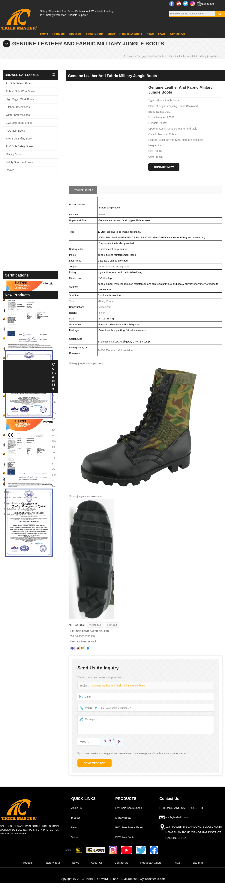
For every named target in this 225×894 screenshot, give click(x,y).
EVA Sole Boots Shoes (19, 122)
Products (58, 33)
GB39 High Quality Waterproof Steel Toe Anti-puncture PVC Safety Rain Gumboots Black (37, 602)
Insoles (10, 170)
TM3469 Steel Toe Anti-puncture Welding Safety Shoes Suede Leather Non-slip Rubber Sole (37, 525)
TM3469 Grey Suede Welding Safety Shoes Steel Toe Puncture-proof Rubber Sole (37, 506)
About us (76, 807)
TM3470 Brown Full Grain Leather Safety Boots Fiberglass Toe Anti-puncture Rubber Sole (37, 487)
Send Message (94, 763)
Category (142, 56)
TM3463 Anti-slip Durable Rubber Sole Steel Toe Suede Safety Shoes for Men (37, 660)
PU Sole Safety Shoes (19, 83)
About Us (75, 33)
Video (111, 33)
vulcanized (95, 624)
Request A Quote (130, 33)
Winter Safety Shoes (18, 114)
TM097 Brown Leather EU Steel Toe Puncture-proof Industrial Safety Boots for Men (37, 622)
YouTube (179, 3)
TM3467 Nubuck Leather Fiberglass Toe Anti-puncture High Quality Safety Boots (37, 564)
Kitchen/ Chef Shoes (18, 107)
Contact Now (164, 167)
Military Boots (156, 56)
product (75, 817)
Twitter (186, 3)
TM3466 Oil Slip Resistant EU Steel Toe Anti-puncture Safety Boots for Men (37, 641)
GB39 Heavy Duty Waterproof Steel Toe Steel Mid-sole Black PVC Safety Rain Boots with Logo (37, 583)
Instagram (193, 3)
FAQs (162, 33)
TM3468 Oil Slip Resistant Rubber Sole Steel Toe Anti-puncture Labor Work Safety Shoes (37, 545)
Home (44, 33)
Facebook (172, 3)
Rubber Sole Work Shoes (20, 91)
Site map (197, 862)
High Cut (112, 624)
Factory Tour (94, 33)
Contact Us (177, 33)
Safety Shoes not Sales (19, 162)
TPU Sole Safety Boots (19, 138)
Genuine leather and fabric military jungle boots (117, 685)
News (150, 33)
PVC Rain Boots (15, 130)
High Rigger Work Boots (20, 99)
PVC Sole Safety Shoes (20, 146)
